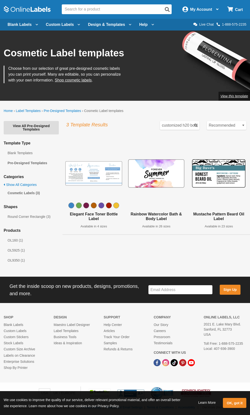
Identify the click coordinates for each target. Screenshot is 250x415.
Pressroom (162, 337)
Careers (160, 331)
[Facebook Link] (158, 362)
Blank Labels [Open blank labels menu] (23, 24)
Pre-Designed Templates (62, 111)
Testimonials (163, 343)
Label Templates (28, 111)
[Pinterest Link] (183, 362)
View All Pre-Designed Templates (31, 127)
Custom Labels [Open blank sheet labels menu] (63, 24)
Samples (110, 343)
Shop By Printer (16, 368)
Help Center (113, 325)
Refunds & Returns (118, 349)
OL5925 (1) (16, 250)
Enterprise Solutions (19, 362)
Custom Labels (15, 331)
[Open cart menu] (235, 9)
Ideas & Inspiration (68, 343)
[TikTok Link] (175, 362)
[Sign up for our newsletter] (180, 289)
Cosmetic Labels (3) (24, 193)
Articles (109, 331)
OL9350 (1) (16, 260)
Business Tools (65, 337)
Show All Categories (20, 185)
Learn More (207, 403)
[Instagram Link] (166, 362)
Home (8, 111)
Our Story (161, 325)
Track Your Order (117, 337)
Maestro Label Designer (72, 325)
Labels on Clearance (19, 355)
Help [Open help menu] (146, 24)
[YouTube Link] (191, 362)
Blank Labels (13, 325)
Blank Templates (20, 153)
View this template (234, 96)
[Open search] (167, 9)
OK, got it (235, 403)
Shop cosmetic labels (73, 80)
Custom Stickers (16, 337)
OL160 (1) (15, 240)
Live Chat (203, 24)
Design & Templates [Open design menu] (109, 24)
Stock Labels (13, 343)
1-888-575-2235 (231, 24)
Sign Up (230, 290)
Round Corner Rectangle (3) (29, 217)
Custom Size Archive (19, 349)
